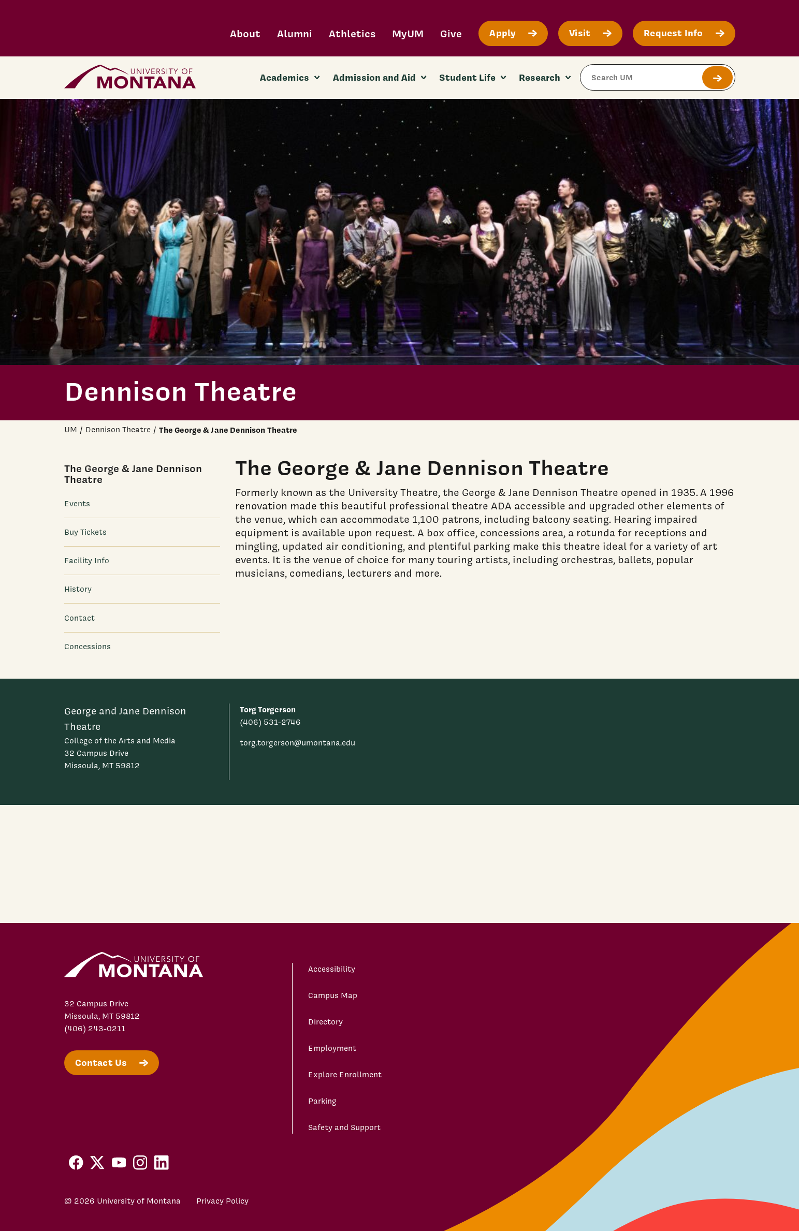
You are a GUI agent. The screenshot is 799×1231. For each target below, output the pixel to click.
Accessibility (331, 969)
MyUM (408, 33)
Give (451, 33)
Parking (322, 1101)
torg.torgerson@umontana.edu (297, 743)
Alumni (294, 33)
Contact (79, 618)
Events (77, 504)
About (245, 33)
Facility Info (87, 560)
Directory (325, 1022)
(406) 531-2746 (270, 722)
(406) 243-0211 (94, 1028)
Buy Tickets (85, 532)
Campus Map (332, 995)
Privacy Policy (222, 1201)
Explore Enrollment (345, 1074)
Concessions (87, 646)
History (78, 589)
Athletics (352, 33)
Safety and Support (344, 1127)
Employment (332, 1048)
